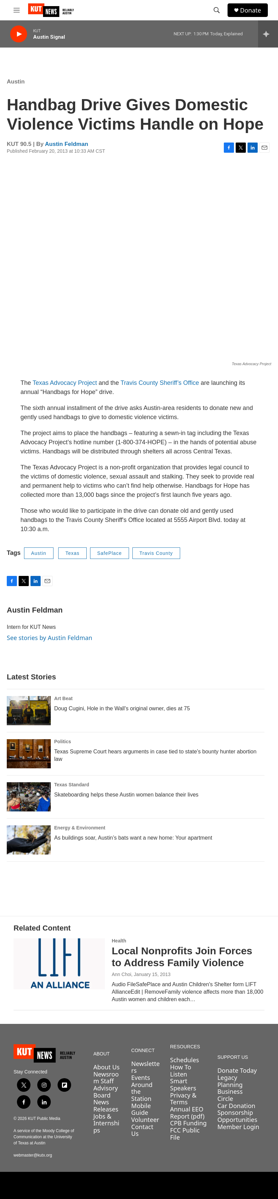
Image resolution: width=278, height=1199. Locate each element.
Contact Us (142, 1130)
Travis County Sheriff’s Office (160, 382)
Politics (62, 741)
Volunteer (145, 1120)
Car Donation (236, 1106)
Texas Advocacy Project (65, 382)
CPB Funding (188, 1123)
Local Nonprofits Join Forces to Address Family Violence (182, 956)
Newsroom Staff (106, 1077)
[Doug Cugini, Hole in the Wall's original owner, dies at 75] (29, 710)
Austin (16, 81)
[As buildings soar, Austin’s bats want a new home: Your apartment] (29, 840)
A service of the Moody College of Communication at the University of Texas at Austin (44, 1136)
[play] (18, 34)
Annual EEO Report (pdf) (187, 1112)
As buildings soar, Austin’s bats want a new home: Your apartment (133, 838)
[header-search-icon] (216, 10)
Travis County (156, 553)
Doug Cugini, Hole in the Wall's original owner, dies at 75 (122, 708)
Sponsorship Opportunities (237, 1116)
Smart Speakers (183, 1084)
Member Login (238, 1127)
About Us (106, 1067)
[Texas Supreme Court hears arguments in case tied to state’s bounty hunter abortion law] (29, 753)
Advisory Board (105, 1091)
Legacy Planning (230, 1081)
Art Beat (63, 698)
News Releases (106, 1105)
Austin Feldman (66, 144)
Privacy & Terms (183, 1098)
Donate (250, 10)
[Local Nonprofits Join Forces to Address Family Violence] (59, 963)
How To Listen (180, 1070)
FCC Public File (184, 1133)
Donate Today (237, 1070)
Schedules (184, 1060)
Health (119, 940)
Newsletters (145, 1067)
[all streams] (268, 34)
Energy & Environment (79, 827)
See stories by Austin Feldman (49, 638)
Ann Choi (121, 974)
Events (140, 1077)
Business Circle (230, 1095)
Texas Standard (71, 784)
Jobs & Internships (106, 1123)
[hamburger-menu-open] (16, 10)
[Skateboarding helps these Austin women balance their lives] (29, 796)
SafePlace (109, 553)
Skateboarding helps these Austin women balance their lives (126, 795)
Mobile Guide (141, 1109)
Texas (72, 553)
